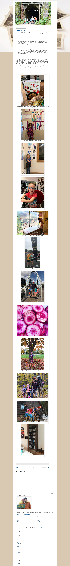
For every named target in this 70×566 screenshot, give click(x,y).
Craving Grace (39, 56)
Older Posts (47, 467)
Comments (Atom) (22, 469)
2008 (18, 563)
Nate (46, 516)
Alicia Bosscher (40, 521)
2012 (18, 557)
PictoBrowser (19, 525)
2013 (18, 556)
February (19, 547)
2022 (18, 531)
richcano (36, 527)
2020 (18, 534)
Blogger (42, 527)
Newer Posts (17, 467)
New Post (18, 521)
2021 (18, 532)
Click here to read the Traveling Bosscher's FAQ (23, 514)
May (19, 543)
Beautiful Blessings (20, 30)
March (19, 546)
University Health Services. (41, 45)
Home (33, 467)
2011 (18, 559)
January (19, 549)
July (19, 542)
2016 (18, 552)
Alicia (43, 516)
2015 (18, 553)
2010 (18, 560)
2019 (18, 535)
